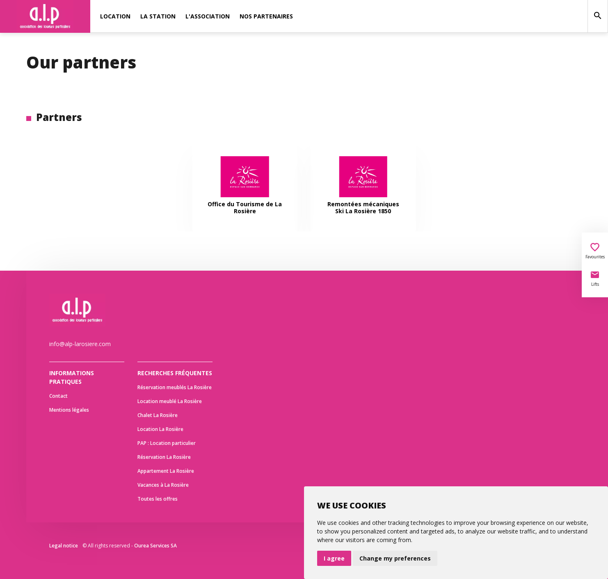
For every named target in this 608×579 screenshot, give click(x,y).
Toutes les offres (157, 498)
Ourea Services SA (155, 545)
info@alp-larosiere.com (80, 344)
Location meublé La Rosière (169, 401)
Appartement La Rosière (165, 470)
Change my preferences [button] (395, 558)
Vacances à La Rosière (163, 484)
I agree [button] (334, 558)
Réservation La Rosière (164, 457)
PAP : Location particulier (166, 443)
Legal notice (63, 545)
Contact (58, 395)
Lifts (595, 278)
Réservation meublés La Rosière (174, 387)
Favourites (595, 251)
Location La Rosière (160, 429)
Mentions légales (69, 409)
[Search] (597, 16)
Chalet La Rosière (157, 415)
